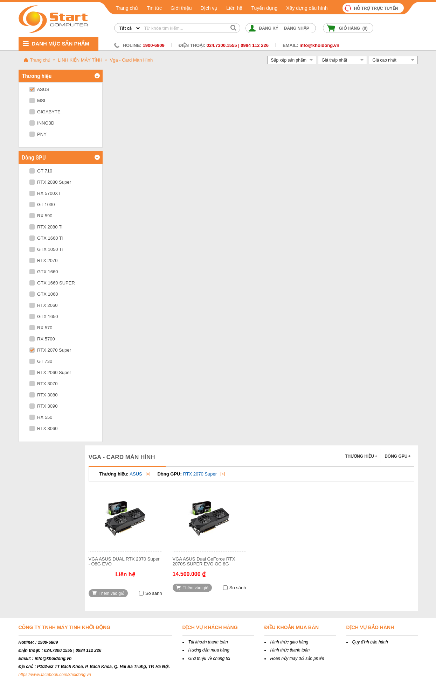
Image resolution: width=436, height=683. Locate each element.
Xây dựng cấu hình (306, 8)
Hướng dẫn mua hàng (208, 650)
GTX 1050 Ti (46, 249)
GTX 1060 (43, 294)
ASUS (39, 89)
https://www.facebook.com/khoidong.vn (55, 674)
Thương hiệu (361, 456)
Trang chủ (127, 8)
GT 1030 (42, 204)
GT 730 (41, 361)
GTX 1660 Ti (46, 238)
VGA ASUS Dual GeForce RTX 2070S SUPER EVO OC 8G (204, 561)
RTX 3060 (43, 428)
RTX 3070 (43, 383)
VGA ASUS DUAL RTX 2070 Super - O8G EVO (124, 561)
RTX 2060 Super (50, 372)
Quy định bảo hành (370, 642)
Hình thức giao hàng (289, 642)
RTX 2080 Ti (46, 227)
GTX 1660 (43, 271)
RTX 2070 (43, 260)
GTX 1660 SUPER (52, 283)
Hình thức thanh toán (290, 650)
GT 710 (41, 171)
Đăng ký (268, 28)
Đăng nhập (296, 28)
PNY (38, 134)
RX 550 (41, 417)
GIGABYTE (45, 111)
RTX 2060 (43, 305)
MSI (37, 100)
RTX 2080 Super (50, 182)
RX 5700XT (45, 193)
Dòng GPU (397, 456)
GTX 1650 (43, 316)
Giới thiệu (181, 8)
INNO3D (42, 123)
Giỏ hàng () (353, 28)
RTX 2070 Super (50, 350)
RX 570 (41, 327)
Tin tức (154, 8)
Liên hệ (234, 8)
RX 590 (41, 215)
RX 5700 (42, 339)
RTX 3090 (43, 406)
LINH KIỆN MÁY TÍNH (80, 60)
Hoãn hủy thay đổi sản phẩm (297, 658)
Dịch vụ (209, 8)
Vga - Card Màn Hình (131, 60)
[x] (148, 473)
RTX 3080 (43, 394)
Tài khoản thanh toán (208, 642)
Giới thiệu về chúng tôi (209, 658)
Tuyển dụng (264, 8)
